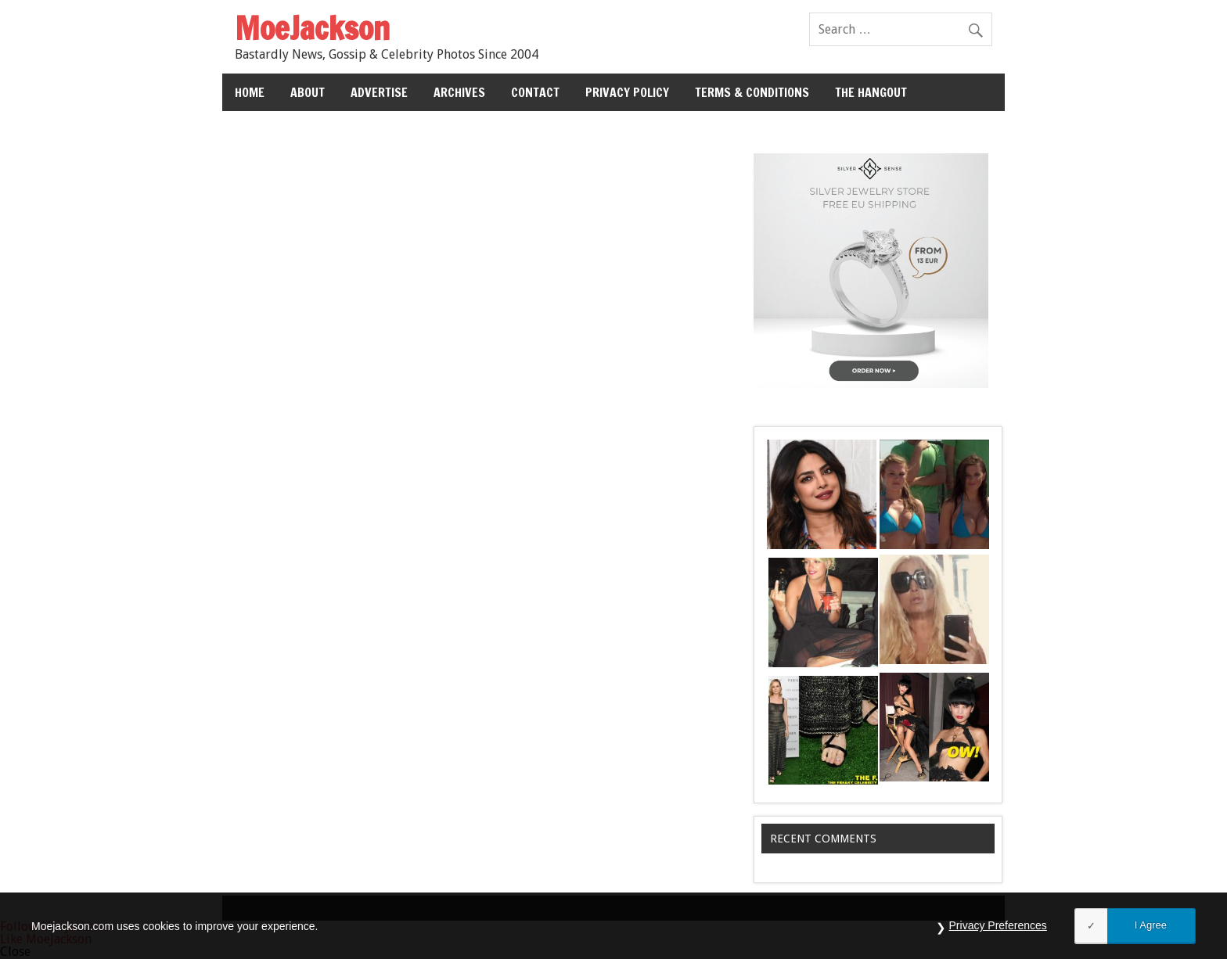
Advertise (379, 92)
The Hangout (871, 92)
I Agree (1151, 925)
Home (249, 92)
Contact (535, 92)
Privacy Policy (627, 92)
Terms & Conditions (752, 92)
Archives (459, 92)
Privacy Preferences (998, 925)
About (307, 92)
